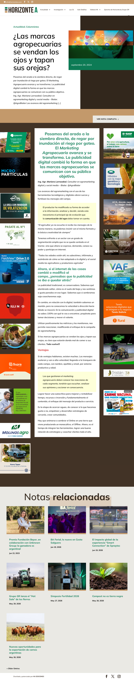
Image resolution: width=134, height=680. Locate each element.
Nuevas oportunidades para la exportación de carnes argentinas (25, 649)
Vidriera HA (94, 10)
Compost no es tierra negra (107, 596)
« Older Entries (13, 668)
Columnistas (32, 26)
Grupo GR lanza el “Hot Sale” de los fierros (22, 598)
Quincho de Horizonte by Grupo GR (116, 10)
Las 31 (71, 10)
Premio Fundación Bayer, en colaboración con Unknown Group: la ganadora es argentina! (25, 544)
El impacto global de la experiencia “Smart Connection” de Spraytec (106, 542)
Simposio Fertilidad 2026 (65, 596)
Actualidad (44, 10)
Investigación (58, 10)
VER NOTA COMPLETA (107, 119)
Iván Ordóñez (82, 10)
